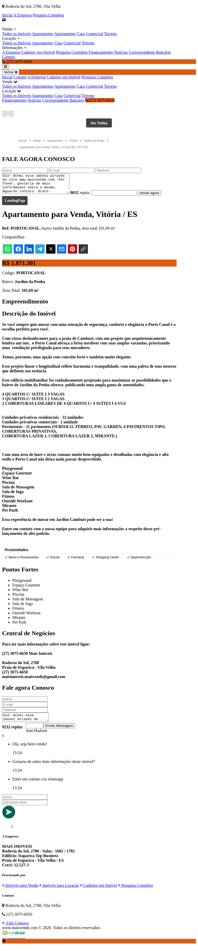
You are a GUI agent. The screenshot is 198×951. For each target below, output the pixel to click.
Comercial (94, 33)
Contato (8, 57)
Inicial (7, 15)
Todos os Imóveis (16, 33)
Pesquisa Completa (48, 15)
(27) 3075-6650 (99, 100)
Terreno (110, 33)
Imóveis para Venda (20, 891)
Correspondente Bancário (150, 52)
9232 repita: (12, 732)
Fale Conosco (15, 928)
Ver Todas (99, 123)
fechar (10, 72)
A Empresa (22, 15)
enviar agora (157, 197)
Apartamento (43, 33)
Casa (81, 33)
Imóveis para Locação (59, 891)
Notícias (121, 52)
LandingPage (15, 204)
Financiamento (101, 52)
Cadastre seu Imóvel (38, 52)
